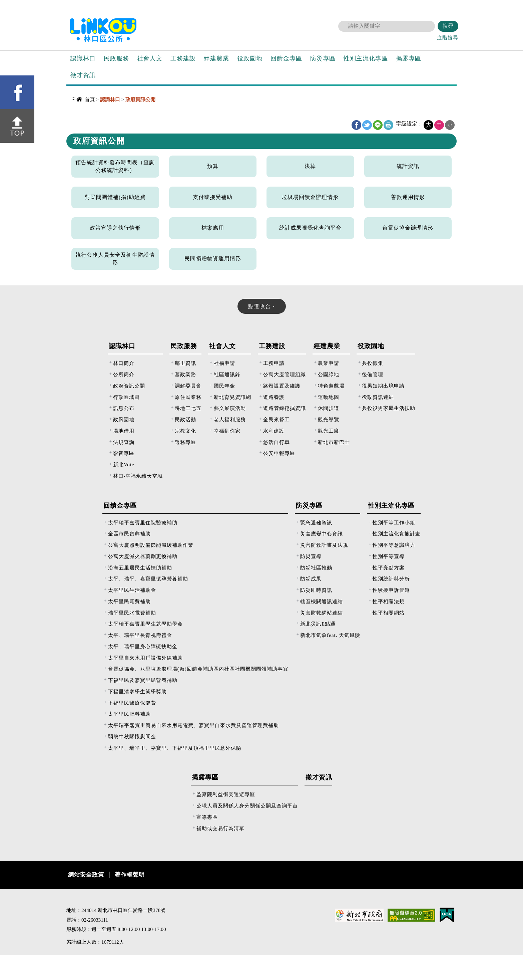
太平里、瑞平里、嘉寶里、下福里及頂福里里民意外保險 (174, 748)
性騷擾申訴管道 (391, 590)
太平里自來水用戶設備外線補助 (145, 658)
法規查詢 (123, 442)
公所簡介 (123, 374)
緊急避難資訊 (316, 522)
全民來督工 (276, 419)
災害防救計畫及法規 (324, 545)
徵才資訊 (83, 75)
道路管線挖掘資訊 (284, 408)
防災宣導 (311, 556)
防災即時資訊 (316, 590)
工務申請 (274, 363)
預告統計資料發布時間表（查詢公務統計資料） (115, 166)
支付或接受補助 (212, 197)
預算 (212, 166)
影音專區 (123, 453)
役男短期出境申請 (383, 386)
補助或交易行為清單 (220, 828)
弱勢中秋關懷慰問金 (132, 736)
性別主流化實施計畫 (397, 533)
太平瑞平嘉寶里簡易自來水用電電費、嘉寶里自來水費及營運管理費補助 (193, 725)
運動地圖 (328, 397)
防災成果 (311, 578)
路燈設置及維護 (282, 386)
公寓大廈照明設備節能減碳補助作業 (150, 545)
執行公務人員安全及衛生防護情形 (115, 258)
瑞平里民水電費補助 (132, 613)
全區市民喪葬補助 (129, 533)
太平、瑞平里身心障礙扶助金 (142, 646)
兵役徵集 (372, 363)
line (378, 125)
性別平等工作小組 (394, 522)
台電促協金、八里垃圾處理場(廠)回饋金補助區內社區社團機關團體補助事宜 (198, 669)
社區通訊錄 (227, 374)
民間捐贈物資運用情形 (212, 258)
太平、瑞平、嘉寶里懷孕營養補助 (148, 578)
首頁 (90, 99)
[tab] (261, 306)
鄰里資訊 (185, 363)
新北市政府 (435, 5)
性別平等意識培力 (394, 545)
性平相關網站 (389, 613)
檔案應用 (212, 228)
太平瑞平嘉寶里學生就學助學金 (145, 624)
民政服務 (116, 58)
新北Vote (123, 464)
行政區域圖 (126, 397)
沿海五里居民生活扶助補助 (140, 567)
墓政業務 (185, 374)
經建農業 (216, 58)
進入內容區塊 (17, 3)
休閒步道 (328, 408)
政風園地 (123, 419)
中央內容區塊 (83, 112)
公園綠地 (328, 374)
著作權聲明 (130, 875)
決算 (310, 166)
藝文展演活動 (230, 408)
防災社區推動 (316, 567)
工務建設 (183, 58)
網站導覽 (386, 5)
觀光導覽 (328, 419)
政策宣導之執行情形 (115, 228)
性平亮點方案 (389, 567)
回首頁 (362, 5)
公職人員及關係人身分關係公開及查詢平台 (247, 805)
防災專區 (323, 58)
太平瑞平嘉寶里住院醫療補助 (142, 522)
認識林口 (83, 58)
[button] (7, 100)
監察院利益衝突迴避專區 (225, 794)
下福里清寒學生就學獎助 (137, 691)
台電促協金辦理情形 (407, 228)
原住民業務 (188, 397)
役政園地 (250, 58)
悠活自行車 (276, 442)
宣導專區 (207, 817)
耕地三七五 (188, 408)
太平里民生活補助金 (132, 590)
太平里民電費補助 (129, 601)
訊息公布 (123, 408)
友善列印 (388, 125)
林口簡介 (123, 363)
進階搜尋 (447, 37)
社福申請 (224, 363)
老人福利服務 (230, 419)
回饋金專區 (286, 58)
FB (356, 125)
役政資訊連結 (378, 397)
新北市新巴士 (334, 442)
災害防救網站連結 (321, 613)
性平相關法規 (389, 601)
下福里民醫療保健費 (132, 703)
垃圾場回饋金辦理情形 (310, 197)
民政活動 (185, 419)
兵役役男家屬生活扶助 (388, 408)
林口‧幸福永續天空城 (138, 476)
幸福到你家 (227, 431)
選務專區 (185, 442)
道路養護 (274, 397)
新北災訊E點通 (318, 624)
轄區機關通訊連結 (321, 601)
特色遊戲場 (331, 386)
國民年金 (224, 386)
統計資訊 (408, 166)
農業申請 (328, 363)
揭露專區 (408, 58)
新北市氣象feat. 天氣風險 (330, 635)
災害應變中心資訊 (321, 533)
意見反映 (409, 5)
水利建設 (274, 431)
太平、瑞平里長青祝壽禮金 (140, 635)
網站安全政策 (86, 875)
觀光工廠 (328, 431)
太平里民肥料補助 (129, 714)
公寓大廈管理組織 (284, 374)
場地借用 (123, 431)
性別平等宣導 (389, 556)
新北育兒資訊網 (232, 397)
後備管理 (372, 374)
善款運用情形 (408, 197)
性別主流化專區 (366, 58)
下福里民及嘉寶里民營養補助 (142, 680)
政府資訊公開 (129, 386)
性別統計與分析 (391, 578)
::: (350, 4)
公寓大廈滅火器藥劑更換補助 (142, 556)
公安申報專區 (279, 453)
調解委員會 (188, 386)
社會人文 (149, 58)
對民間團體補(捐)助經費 (115, 197)
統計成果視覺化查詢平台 (310, 228)
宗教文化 (185, 431)
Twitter (367, 125)
